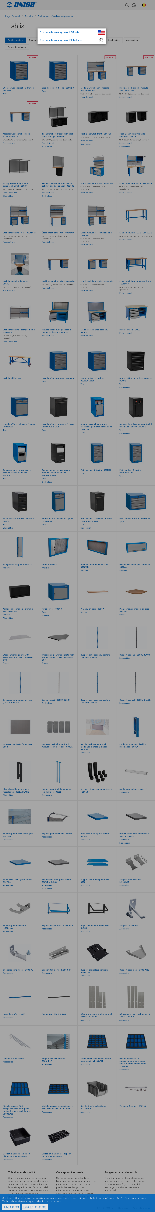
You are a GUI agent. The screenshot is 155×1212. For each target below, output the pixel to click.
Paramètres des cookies (34, 1206)
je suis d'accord (11, 1206)
